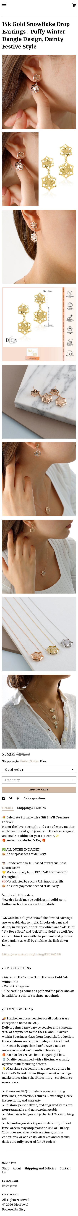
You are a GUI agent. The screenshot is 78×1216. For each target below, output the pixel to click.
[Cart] (74, 5)
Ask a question (34, 798)
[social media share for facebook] (4, 798)
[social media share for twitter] (11, 798)
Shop (6, 1168)
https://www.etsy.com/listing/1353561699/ (31, 954)
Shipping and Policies (40, 1168)
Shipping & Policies (31, 808)
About (17, 1168)
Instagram (9, 1186)
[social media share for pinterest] (18, 798)
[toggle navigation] (4, 4)
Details (8, 808)
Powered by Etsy (13, 1209)
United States (29, 761)
